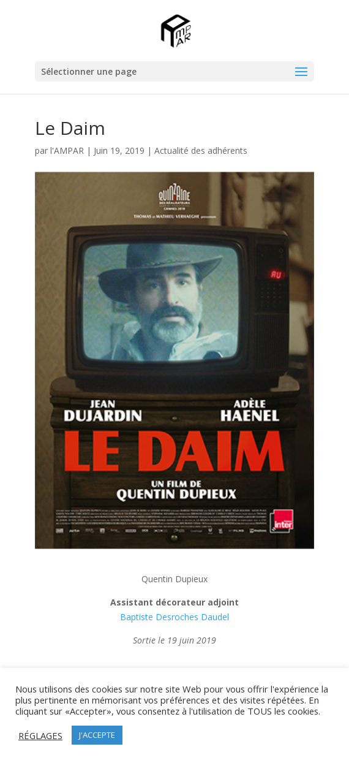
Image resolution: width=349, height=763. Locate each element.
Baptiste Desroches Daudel (174, 617)
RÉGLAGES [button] (40, 735)
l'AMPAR (67, 150)
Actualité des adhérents (200, 150)
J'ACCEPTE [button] (97, 734)
